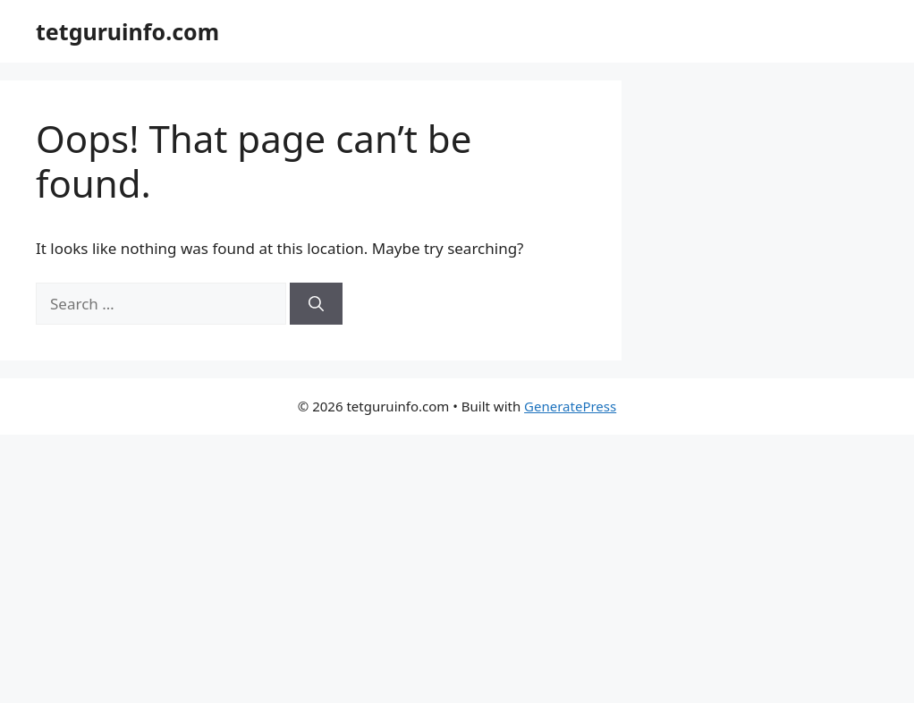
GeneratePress (570, 406)
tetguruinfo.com (127, 31)
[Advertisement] (457, 569)
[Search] (316, 304)
